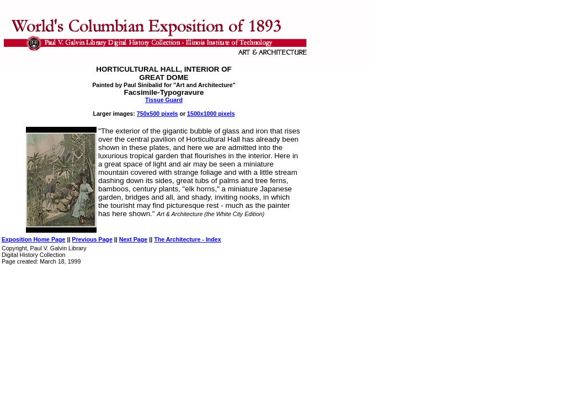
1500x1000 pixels (211, 113)
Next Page (133, 239)
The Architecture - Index (187, 239)
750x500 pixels (157, 113)
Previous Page (92, 239)
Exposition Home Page (33, 239)
